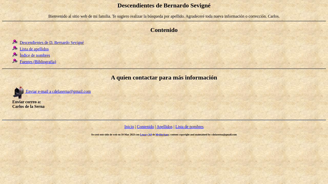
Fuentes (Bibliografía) (38, 62)
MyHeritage (162, 134)
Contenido (145, 126)
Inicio (129, 126)
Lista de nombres (189, 126)
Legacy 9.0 (146, 134)
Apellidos (164, 126)
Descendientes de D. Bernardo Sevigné (52, 42)
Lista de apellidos (34, 49)
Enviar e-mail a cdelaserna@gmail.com (51, 91)
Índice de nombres (35, 55)
